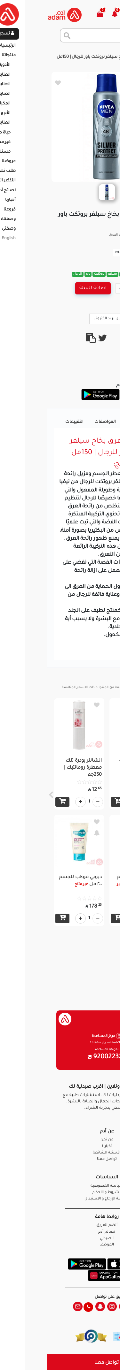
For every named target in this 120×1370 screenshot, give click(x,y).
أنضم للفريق (60, 1225)
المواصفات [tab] (58, 422)
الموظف (60, 1245)
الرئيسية (107, 51)
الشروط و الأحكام (60, 1193)
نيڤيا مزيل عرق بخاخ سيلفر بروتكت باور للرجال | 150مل (59, 57)
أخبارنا (60, 1147)
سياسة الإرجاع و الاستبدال (60, 1199)
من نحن (60, 1140)
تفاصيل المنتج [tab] (93, 422)
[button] (71, 15)
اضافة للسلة (46, 288)
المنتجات (83, 51)
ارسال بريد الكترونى (65, 318)
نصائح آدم (60, 1232)
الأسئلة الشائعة (60, 1153)
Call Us (101, 318)
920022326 (60, 1057)
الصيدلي (60, 1239)
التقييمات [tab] (28, 422)
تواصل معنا (60, 1362)
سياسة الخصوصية (60, 1186)
